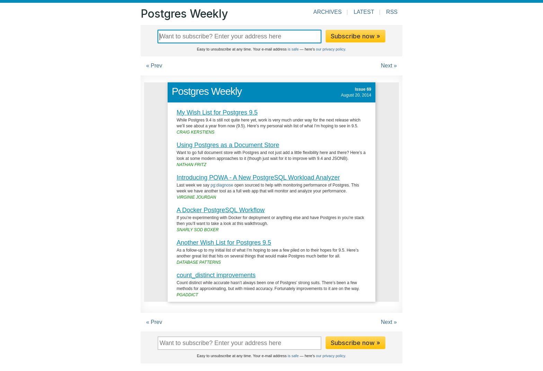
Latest (364, 12)
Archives (327, 12)
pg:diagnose (222, 185)
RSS (392, 12)
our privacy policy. (331, 49)
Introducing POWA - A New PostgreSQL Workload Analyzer (258, 177)
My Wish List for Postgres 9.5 (217, 112)
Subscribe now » (355, 36)
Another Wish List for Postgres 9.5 (224, 242)
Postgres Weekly (184, 13)
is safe (293, 49)
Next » (389, 66)
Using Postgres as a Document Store (228, 145)
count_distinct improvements (216, 275)
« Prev (154, 66)
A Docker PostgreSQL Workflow (221, 210)
